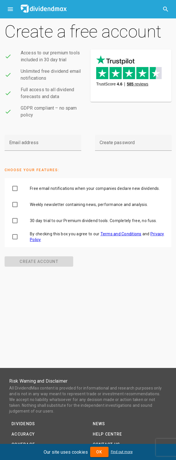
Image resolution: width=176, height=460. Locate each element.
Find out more (122, 452)
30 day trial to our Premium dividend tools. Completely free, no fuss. (93, 220)
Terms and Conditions (121, 234)
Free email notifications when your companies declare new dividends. (95, 188)
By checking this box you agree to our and (97, 237)
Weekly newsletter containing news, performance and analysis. (89, 204)
